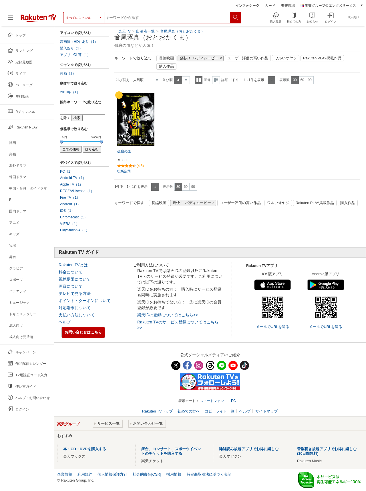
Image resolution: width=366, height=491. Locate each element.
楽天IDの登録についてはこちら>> (167, 315)
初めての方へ (189, 411)
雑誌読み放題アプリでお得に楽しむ (249, 449)
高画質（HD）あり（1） (79, 42)
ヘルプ (65, 322)
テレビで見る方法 (75, 293)
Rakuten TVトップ (158, 411)
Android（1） (70, 204)
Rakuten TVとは (73, 265)
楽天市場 (288, 5)
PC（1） (67, 172)
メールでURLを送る (272, 327)
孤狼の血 (124, 151)
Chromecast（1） (73, 217)
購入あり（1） (71, 48)
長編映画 (166, 58)
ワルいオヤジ (285, 58)
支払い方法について (77, 315)
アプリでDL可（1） (75, 55)
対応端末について (75, 307)
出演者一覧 (145, 31)
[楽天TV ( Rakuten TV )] (38, 17)
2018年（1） (70, 92)
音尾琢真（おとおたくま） (182, 31)
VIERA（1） (69, 224)
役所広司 (124, 171)
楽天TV (124, 31)
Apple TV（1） (71, 184)
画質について (71, 286)
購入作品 (166, 67)
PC (233, 401)
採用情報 (173, 474)
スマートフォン (212, 401)
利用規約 (84, 474)
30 (295, 80)
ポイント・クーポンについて (85, 300)
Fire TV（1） (70, 198)
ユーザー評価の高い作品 (247, 58)
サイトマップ (266, 411)
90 (309, 80)
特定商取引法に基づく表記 (209, 474)
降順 (186, 80)
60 (302, 80)
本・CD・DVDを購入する (84, 449)
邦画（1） (68, 73)
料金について (71, 272)
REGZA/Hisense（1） (77, 191)
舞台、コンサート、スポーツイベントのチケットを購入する (171, 451)
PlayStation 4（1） (74, 230)
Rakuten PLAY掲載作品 (322, 58)
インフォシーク (247, 5)
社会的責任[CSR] (147, 474)
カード (270, 5)
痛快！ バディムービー (199, 58)
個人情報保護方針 (112, 474)
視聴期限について (75, 279)
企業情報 (64, 474)
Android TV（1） (73, 178)
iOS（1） (67, 211)
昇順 (178, 80)
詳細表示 (216, 80)
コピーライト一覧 (219, 411)
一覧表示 (198, 80)
